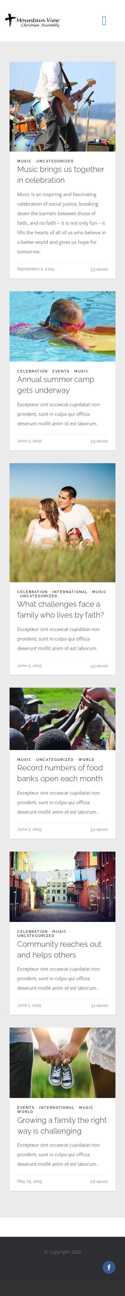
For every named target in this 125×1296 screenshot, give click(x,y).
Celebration (32, 371)
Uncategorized (55, 161)
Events (61, 371)
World (86, 760)
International (70, 592)
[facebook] (109, 1267)
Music (24, 161)
